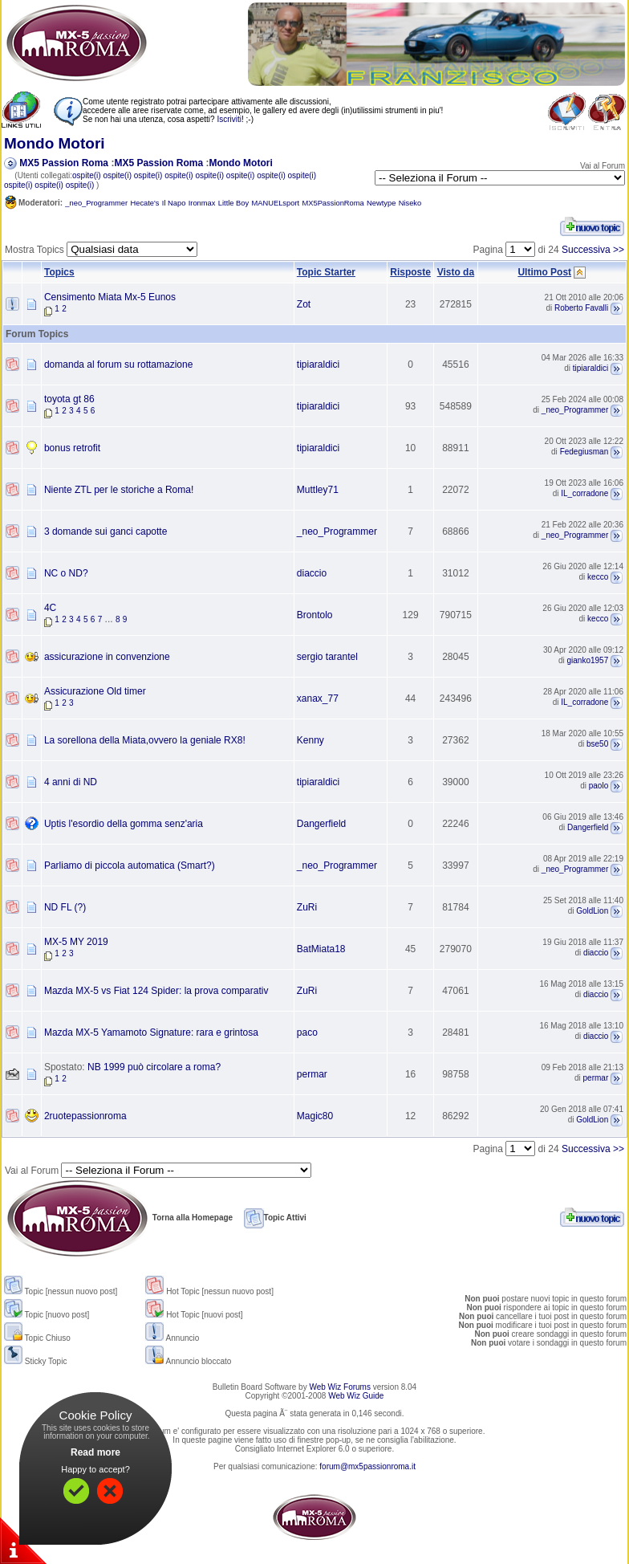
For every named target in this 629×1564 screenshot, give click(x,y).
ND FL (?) (65, 907)
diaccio (312, 573)
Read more (95, 1452)
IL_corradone (584, 494)
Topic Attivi (275, 1217)
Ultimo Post (544, 272)
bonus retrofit (72, 448)
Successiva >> (593, 249)
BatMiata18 (321, 949)
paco (307, 1032)
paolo (598, 786)
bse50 (597, 744)
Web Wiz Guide (355, 1395)
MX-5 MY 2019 (76, 941)
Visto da (455, 272)
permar (312, 1074)
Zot (303, 304)
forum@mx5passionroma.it (367, 1466)
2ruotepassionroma (85, 1116)
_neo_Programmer (575, 410)
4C (50, 607)
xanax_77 (318, 698)
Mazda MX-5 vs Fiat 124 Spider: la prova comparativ (156, 990)
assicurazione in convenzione (107, 656)
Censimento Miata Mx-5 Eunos (110, 297)
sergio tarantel (327, 656)
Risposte (410, 272)
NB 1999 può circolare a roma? (154, 1067)
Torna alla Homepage (119, 1217)
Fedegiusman (584, 452)
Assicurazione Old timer (95, 691)
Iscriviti (229, 119)
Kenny (310, 740)
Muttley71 (318, 489)
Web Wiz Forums (340, 1387)
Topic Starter (326, 272)
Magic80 (315, 1116)
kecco (597, 577)
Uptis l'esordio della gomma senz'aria (123, 823)
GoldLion (592, 911)
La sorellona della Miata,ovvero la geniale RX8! (145, 740)
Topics (59, 272)
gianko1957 (588, 661)
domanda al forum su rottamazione (118, 364)
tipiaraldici (318, 364)
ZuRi (307, 907)
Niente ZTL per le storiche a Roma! (118, 489)
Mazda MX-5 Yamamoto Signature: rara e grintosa (151, 1032)
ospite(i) (86, 175)
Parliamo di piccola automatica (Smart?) (129, 865)
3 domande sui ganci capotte (105, 531)
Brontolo (315, 615)
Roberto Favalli (581, 308)
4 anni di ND (70, 782)
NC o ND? (66, 573)
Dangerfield (321, 823)
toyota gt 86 (69, 399)
